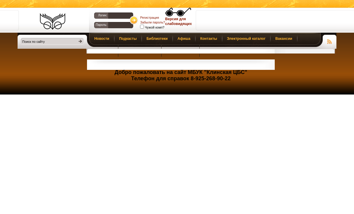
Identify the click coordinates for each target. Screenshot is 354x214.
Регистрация (149, 17)
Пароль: (101, 24)
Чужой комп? (154, 27)
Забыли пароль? (152, 22)
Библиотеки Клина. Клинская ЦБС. (52, 21)
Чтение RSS (329, 41)
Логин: (102, 15)
